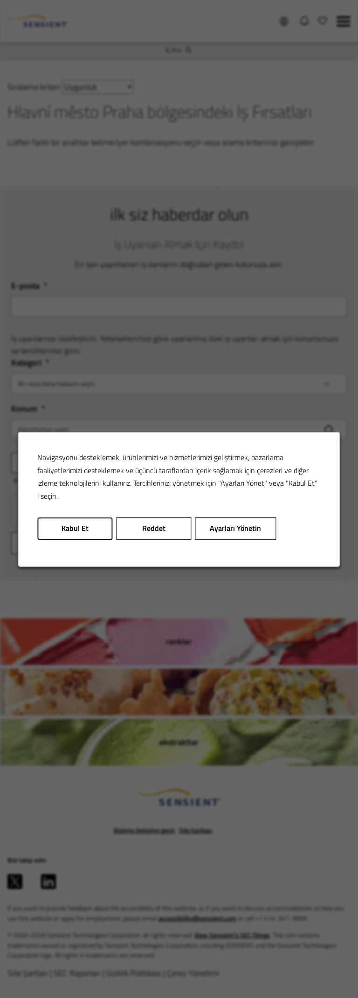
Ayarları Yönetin (235, 528)
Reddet (153, 528)
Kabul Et (75, 528)
